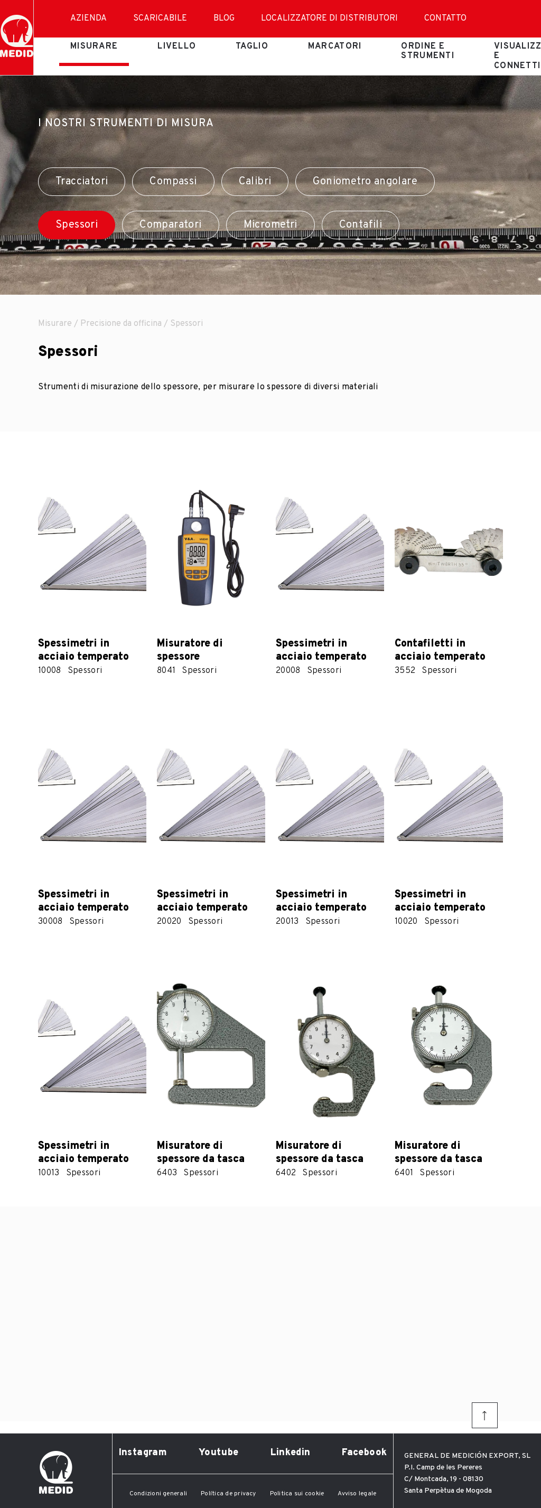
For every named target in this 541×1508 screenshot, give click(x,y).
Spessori (76, 225)
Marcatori (335, 46)
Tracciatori (81, 182)
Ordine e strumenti (427, 51)
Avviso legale (357, 1494)
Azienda (88, 18)
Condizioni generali (158, 1494)
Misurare (94, 46)
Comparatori (170, 225)
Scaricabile (160, 18)
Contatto (445, 18)
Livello (176, 46)
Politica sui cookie (297, 1494)
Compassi (173, 182)
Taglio (252, 46)
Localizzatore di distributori (329, 18)
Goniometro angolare (365, 182)
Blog (224, 18)
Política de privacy (228, 1494)
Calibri (255, 182)
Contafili (361, 225)
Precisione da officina (121, 324)
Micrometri (270, 225)
